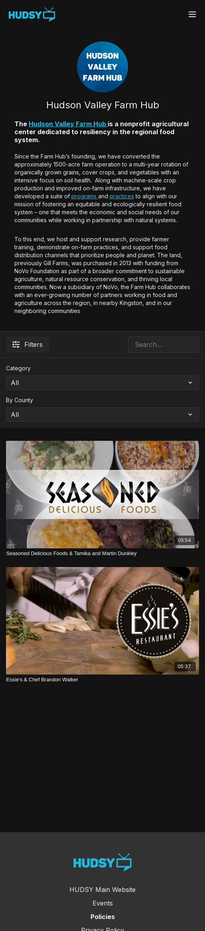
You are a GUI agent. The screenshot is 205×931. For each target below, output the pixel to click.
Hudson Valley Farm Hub (68, 124)
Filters (27, 344)
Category (18, 368)
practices (122, 196)
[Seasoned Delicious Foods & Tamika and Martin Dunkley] (102, 553)
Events (103, 903)
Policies (103, 917)
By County (19, 400)
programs (84, 196)
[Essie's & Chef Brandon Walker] (102, 680)
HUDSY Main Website (102, 890)
